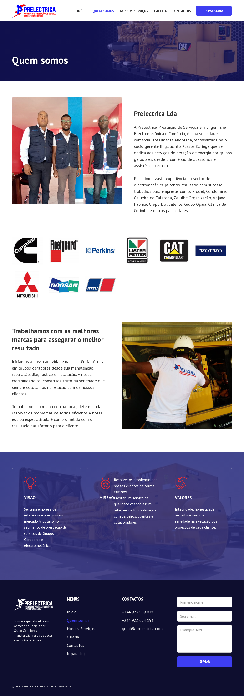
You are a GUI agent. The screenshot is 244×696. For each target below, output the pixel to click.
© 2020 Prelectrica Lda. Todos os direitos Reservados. (41, 686)
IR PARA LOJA (214, 11)
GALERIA (160, 11)
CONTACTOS (181, 11)
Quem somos (78, 620)
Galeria (73, 637)
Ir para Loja (76, 653)
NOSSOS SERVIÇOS (134, 11)
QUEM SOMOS (103, 11)
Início (82, 11)
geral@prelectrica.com (142, 628)
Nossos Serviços (81, 628)
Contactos (75, 645)
